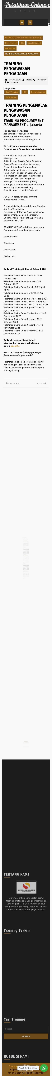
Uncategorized (34, 43)
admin (28, 80)
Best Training (11, 43)
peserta (15, 346)
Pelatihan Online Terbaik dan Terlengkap (23, 37)
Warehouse (10, 48)
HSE (22, 43)
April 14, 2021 (14, 80)
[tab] (22, 22)
